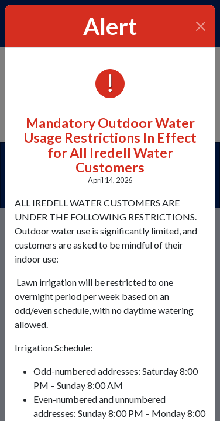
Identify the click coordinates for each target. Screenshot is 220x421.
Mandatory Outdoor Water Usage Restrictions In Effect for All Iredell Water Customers (110, 145)
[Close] (201, 26)
